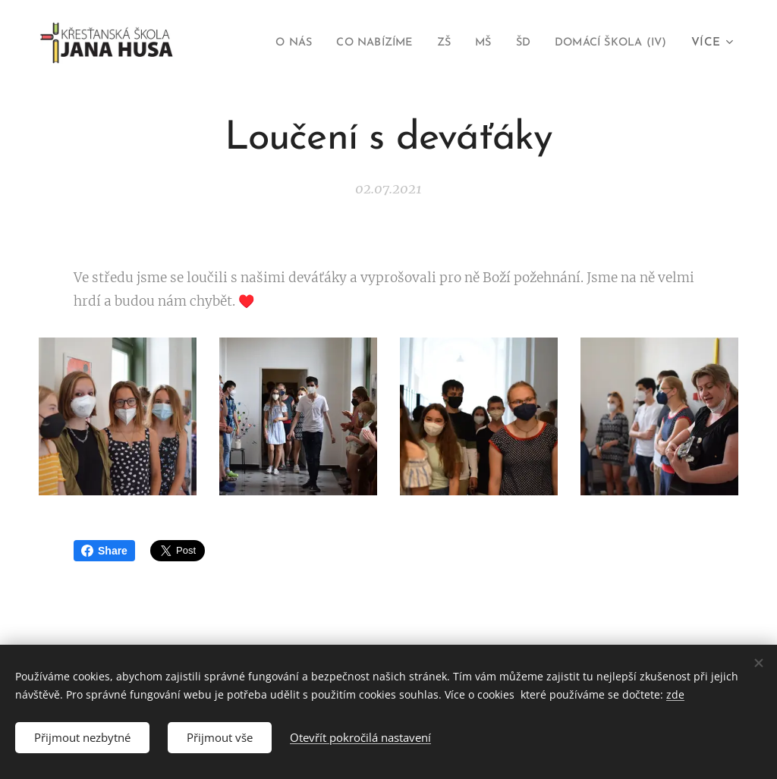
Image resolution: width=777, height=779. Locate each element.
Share (104, 551)
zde (675, 694)
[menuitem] (265, 43)
